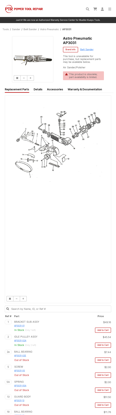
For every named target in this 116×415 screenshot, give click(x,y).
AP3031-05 (19, 370)
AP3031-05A (20, 385)
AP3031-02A (20, 340)
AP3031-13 (19, 400)
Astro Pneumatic (49, 29)
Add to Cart (103, 330)
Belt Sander (30, 29)
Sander (16, 29)
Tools (5, 29)
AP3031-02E (20, 355)
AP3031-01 (19, 326)
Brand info (71, 49)
